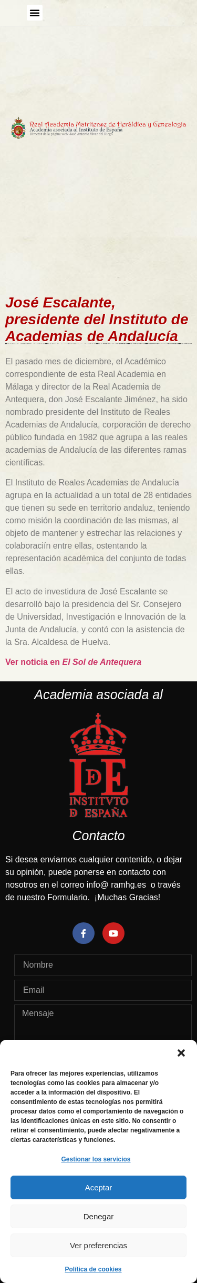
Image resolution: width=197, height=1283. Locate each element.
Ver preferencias (98, 1245)
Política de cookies (93, 1269)
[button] (181, 1053)
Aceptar (98, 1187)
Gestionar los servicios (95, 1159)
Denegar (99, 1216)
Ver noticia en (73, 662)
